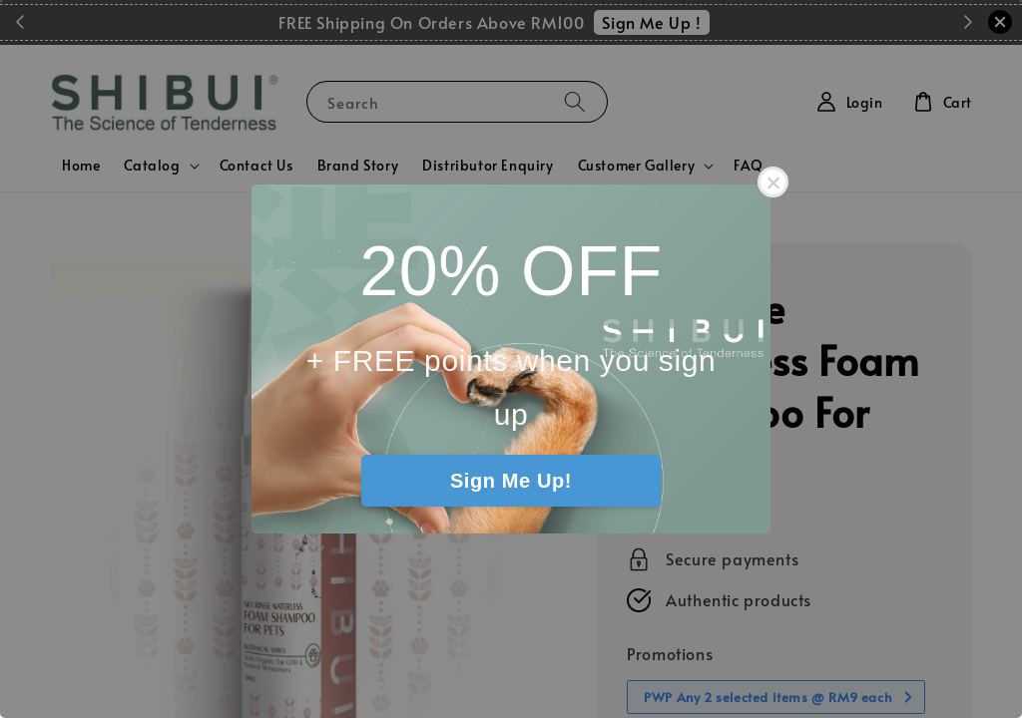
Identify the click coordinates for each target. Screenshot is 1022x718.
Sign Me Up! (511, 481)
